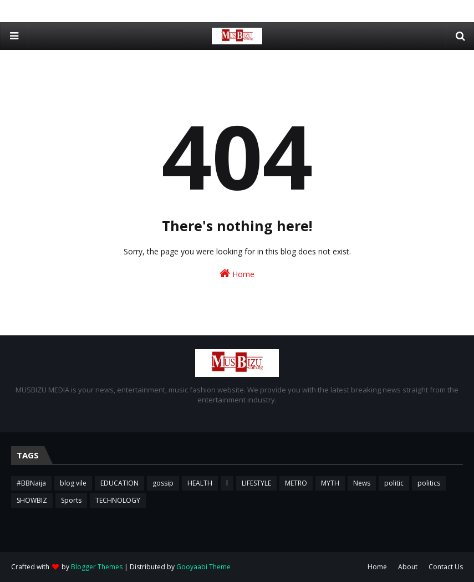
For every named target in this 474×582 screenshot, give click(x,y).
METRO (296, 483)
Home (237, 273)
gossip (163, 483)
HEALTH (199, 483)
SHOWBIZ (32, 500)
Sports (71, 500)
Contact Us (446, 566)
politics (428, 483)
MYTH (330, 483)
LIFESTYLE (256, 483)
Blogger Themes (97, 566)
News (361, 483)
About (407, 566)
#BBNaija (31, 483)
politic (394, 483)
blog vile (73, 483)
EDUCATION (119, 483)
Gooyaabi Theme (203, 566)
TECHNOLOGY (117, 500)
